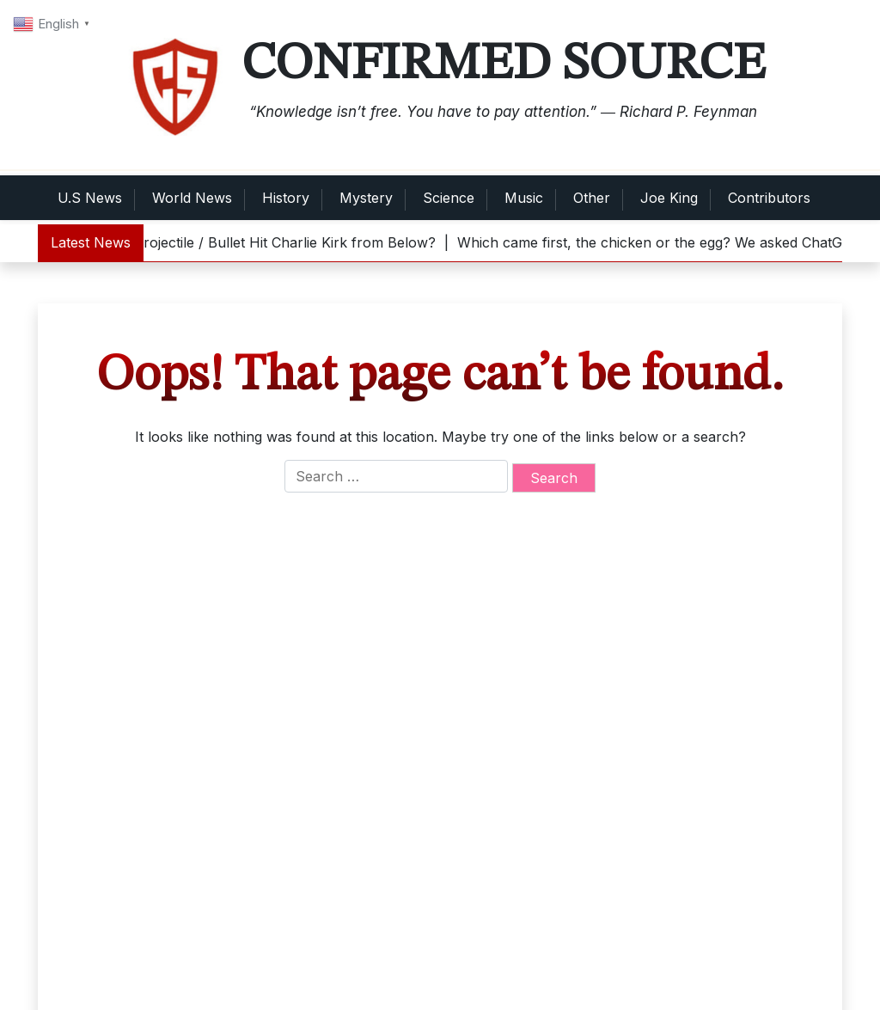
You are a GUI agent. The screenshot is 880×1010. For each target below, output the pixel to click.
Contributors (769, 197)
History (285, 197)
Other (591, 197)
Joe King (669, 197)
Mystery (366, 197)
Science (448, 197)
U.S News (90, 197)
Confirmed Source (503, 64)
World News (192, 197)
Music (523, 197)
